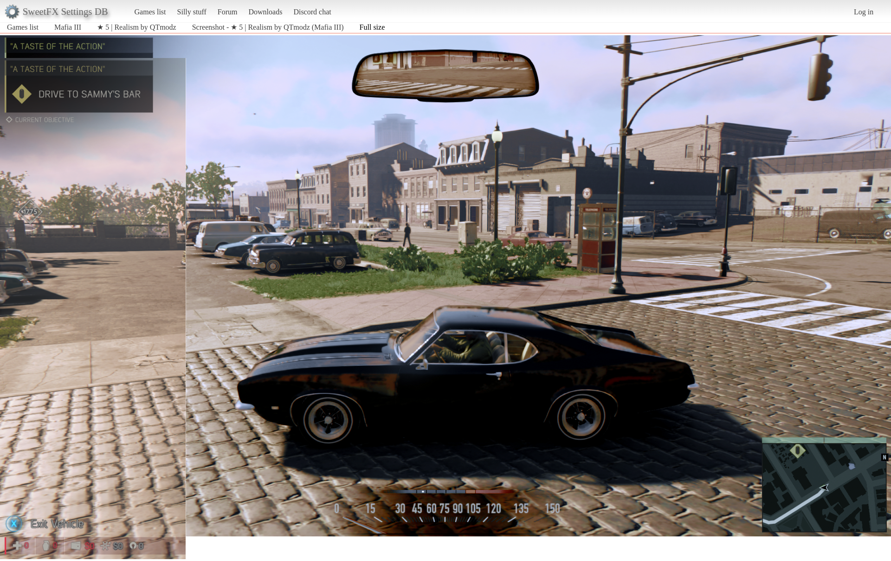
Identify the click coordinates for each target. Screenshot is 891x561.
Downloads (265, 12)
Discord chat (312, 12)
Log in (863, 12)
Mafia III (67, 27)
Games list (150, 12)
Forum (228, 12)
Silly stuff (192, 12)
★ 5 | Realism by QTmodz (136, 27)
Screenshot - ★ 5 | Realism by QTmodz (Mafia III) (268, 27)
